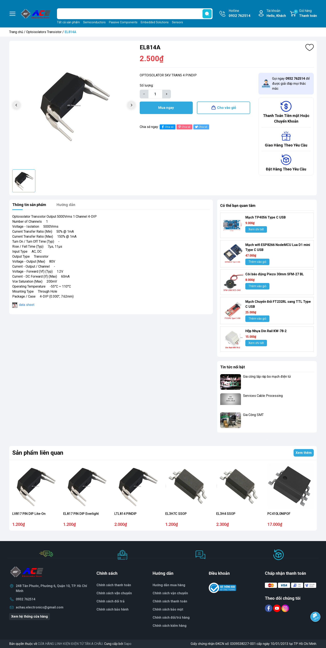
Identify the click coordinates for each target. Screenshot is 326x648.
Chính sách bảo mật (168, 609)
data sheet (26, 305)
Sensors (177, 22)
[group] (74, 105)
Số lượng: (146, 85)
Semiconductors (94, 22)
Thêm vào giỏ (257, 261)
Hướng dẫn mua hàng (169, 585)
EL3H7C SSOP (176, 514)
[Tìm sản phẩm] (134, 13)
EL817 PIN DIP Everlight (81, 514)
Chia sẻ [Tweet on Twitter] (200, 126)
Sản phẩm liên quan (37, 452)
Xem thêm (304, 453)
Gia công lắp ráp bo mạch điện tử (267, 377)
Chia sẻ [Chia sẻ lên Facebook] (167, 126)
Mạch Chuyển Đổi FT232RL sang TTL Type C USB (278, 304)
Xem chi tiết (256, 229)
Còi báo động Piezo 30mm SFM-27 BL (274, 274)
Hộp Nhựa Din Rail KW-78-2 (265, 331)
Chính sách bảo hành (112, 609)
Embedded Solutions (155, 22)
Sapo (127, 644)
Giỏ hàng (305, 13)
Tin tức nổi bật (232, 367)
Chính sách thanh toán (170, 601)
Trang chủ (16, 32)
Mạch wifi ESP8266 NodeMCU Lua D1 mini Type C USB (277, 247)
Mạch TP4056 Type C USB (265, 217)
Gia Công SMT (253, 415)
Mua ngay (166, 108)
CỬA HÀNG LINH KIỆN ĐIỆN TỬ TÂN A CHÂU (70, 644)
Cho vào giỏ (226, 108)
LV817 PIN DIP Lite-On (29, 514)
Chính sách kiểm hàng (169, 626)
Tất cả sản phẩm (68, 22)
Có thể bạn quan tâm (238, 205)
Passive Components (123, 22)
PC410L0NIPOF (278, 514)
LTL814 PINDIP (125, 514)
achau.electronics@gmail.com (39, 607)
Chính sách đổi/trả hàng (171, 617)
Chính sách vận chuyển (170, 593)
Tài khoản (276, 13)
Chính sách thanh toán (113, 585)
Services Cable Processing (263, 396)
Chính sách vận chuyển (114, 593)
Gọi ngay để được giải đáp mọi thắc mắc (291, 84)
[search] (207, 13)
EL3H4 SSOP (225, 514)
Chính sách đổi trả (110, 601)
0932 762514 (25, 599)
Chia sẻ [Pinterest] (184, 126)
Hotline (239, 13)
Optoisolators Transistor (44, 32)
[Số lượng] (155, 94)
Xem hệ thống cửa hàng (29, 616)
